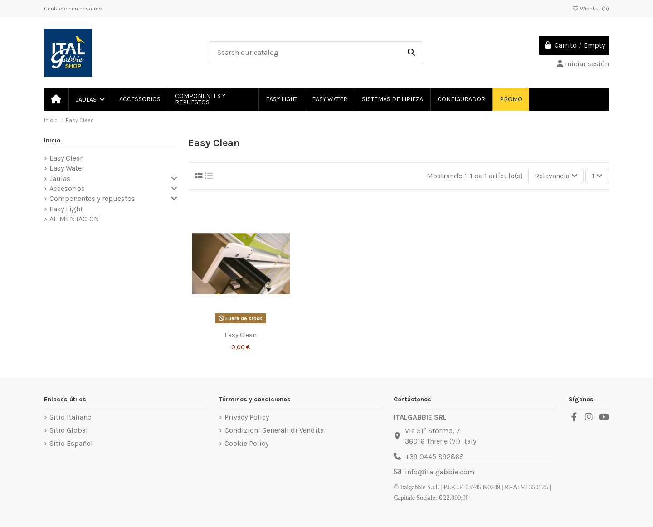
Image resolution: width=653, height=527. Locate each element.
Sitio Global (68, 430)
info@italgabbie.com (439, 472)
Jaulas (59, 178)
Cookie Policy (246, 443)
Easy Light (66, 209)
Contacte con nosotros (73, 8)
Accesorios (67, 188)
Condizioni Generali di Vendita (274, 430)
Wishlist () (590, 8)
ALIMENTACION (74, 219)
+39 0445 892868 (434, 456)
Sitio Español (71, 443)
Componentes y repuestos (92, 198)
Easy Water (66, 168)
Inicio (52, 140)
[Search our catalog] (411, 53)
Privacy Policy (246, 417)
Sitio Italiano (70, 417)
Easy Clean (66, 158)
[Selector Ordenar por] (556, 176)
